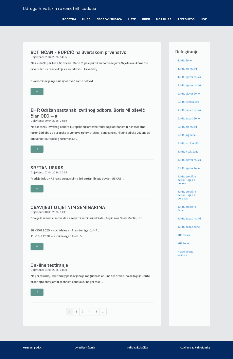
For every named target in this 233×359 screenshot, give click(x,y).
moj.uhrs (163, 19)
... (103, 314)
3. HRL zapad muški (189, 221)
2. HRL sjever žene (189, 96)
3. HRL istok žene (188, 154)
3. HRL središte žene (187, 211)
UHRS (86, 19)
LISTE (132, 19)
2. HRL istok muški (188, 105)
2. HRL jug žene (187, 138)
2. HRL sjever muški (189, 88)
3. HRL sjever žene (189, 171)
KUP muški (184, 238)
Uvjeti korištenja (84, 347)
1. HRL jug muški (187, 71)
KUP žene (183, 246)
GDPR (146, 19)
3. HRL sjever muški (189, 163)
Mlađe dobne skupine (185, 256)
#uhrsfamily (202, 347)
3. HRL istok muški (188, 146)
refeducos (186, 19)
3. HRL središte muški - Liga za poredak (187, 198)
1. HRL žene (185, 63)
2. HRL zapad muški (189, 113)
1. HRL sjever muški (189, 80)
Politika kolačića (137, 347)
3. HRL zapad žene (189, 229)
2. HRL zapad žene (189, 121)
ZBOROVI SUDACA (109, 19)
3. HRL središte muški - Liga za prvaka (187, 183)
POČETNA (69, 19)
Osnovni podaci (32, 347)
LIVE (204, 19)
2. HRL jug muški (187, 129)
